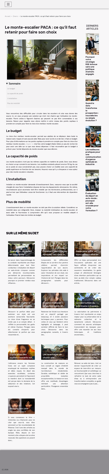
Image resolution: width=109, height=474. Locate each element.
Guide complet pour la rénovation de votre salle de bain (87, 357)
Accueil (7, 16)
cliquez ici (29, 144)
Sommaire (14, 83)
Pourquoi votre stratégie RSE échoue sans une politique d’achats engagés (91, 65)
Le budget (11, 88)
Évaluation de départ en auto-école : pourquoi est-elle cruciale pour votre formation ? (92, 202)
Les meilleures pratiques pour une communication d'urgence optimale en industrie (93, 156)
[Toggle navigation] (8, 4)
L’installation (12, 98)
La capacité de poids (15, 93)
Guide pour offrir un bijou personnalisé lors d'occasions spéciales (88, 254)
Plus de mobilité (13, 103)
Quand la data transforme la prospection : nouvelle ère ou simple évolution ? (92, 112)
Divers (15, 16)
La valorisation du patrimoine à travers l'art (87, 306)
